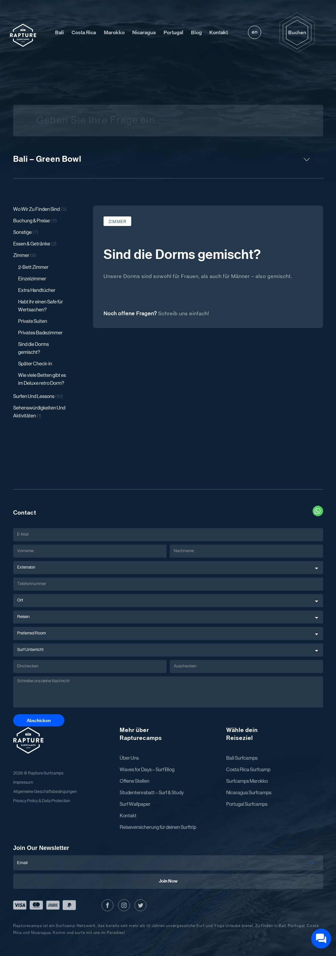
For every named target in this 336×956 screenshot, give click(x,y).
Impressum (23, 782)
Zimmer (24, 255)
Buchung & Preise (35, 220)
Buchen (297, 32)
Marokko (114, 32)
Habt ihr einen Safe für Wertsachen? (40, 305)
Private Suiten (32, 321)
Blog (196, 32)
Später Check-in (35, 363)
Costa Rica (84, 32)
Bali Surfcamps (242, 758)
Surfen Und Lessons (38, 396)
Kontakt (218, 32)
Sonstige (25, 232)
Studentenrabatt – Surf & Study (152, 792)
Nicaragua (144, 32)
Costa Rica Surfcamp (248, 769)
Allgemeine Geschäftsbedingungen (45, 792)
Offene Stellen (134, 781)
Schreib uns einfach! (183, 313)
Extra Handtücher (36, 290)
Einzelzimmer (32, 278)
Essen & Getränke (35, 243)
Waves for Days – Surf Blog (147, 769)
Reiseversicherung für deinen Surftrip (158, 827)
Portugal (173, 32)
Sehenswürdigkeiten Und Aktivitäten (39, 412)
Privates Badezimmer (40, 332)
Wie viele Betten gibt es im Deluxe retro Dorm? (42, 379)
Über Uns (129, 758)
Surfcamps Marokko (247, 781)
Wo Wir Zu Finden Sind (40, 209)
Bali (59, 32)
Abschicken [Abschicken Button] (39, 720)
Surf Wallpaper (135, 804)
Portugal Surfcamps (246, 804)
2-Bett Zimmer (33, 267)
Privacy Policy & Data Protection (41, 801)
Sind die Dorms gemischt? (33, 348)
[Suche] (308, 120)
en (255, 32)
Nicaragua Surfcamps (248, 792)
